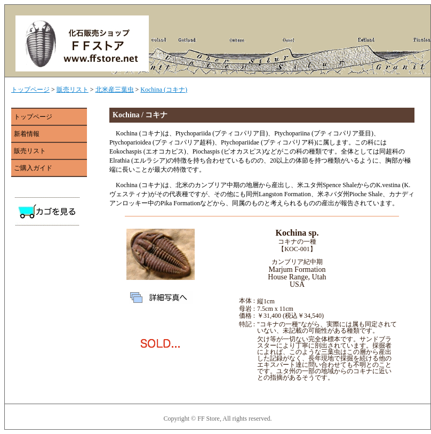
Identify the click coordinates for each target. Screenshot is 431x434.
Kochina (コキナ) (163, 89)
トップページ (30, 89)
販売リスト (73, 89)
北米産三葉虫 (114, 89)
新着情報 (26, 134)
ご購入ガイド (33, 168)
